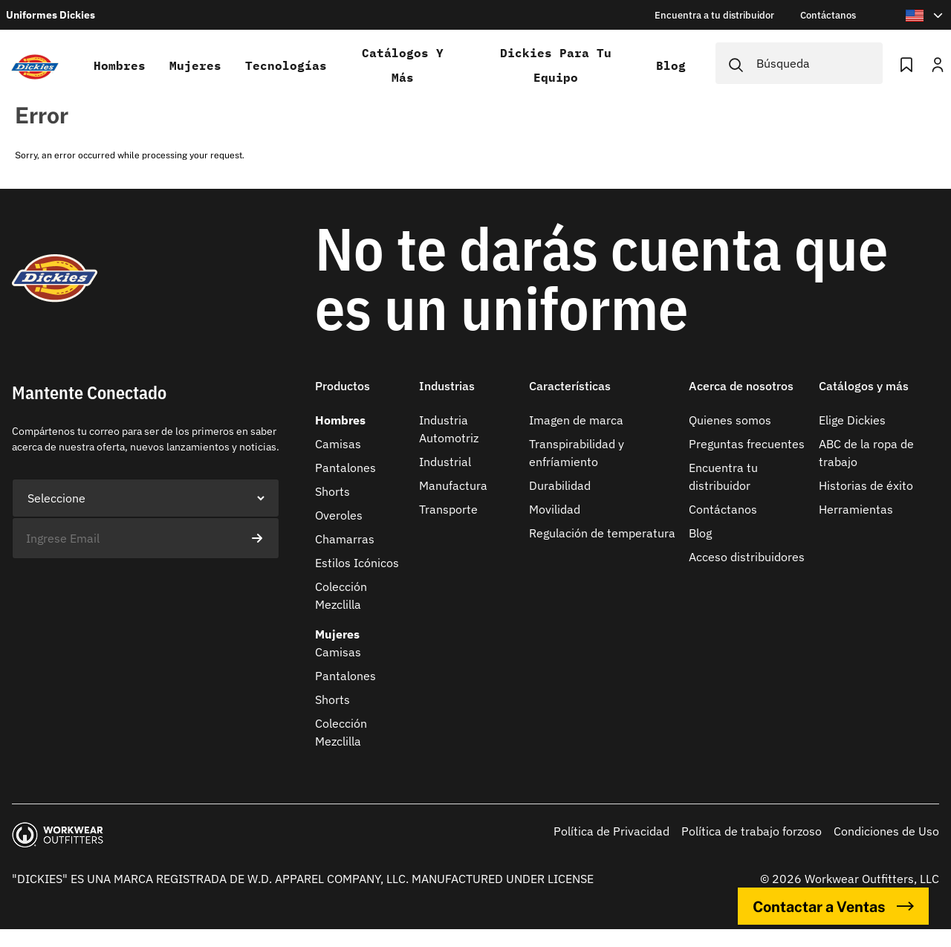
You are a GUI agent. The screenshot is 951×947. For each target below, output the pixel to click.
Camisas (338, 443)
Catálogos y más (403, 65)
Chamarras (344, 538)
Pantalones (345, 467)
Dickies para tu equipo (555, 65)
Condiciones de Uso (886, 831)
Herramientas (856, 509)
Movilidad (554, 509)
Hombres (120, 65)
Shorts (332, 491)
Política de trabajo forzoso (751, 831)
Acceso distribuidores (747, 556)
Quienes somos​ (730, 420)
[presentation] (125, 588)
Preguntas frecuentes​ (747, 443)
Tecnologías (286, 65)
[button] (361, 395)
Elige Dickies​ (852, 420)
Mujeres (195, 65)
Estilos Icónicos (357, 562)
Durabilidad (560, 485)
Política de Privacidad (611, 831)
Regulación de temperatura (602, 533)
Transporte (448, 509)
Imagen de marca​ (576, 420)
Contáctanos (723, 509)
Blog (671, 65)
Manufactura (453, 485)
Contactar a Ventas (833, 906)
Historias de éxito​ (866, 485)
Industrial (445, 461)
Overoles (339, 515)
